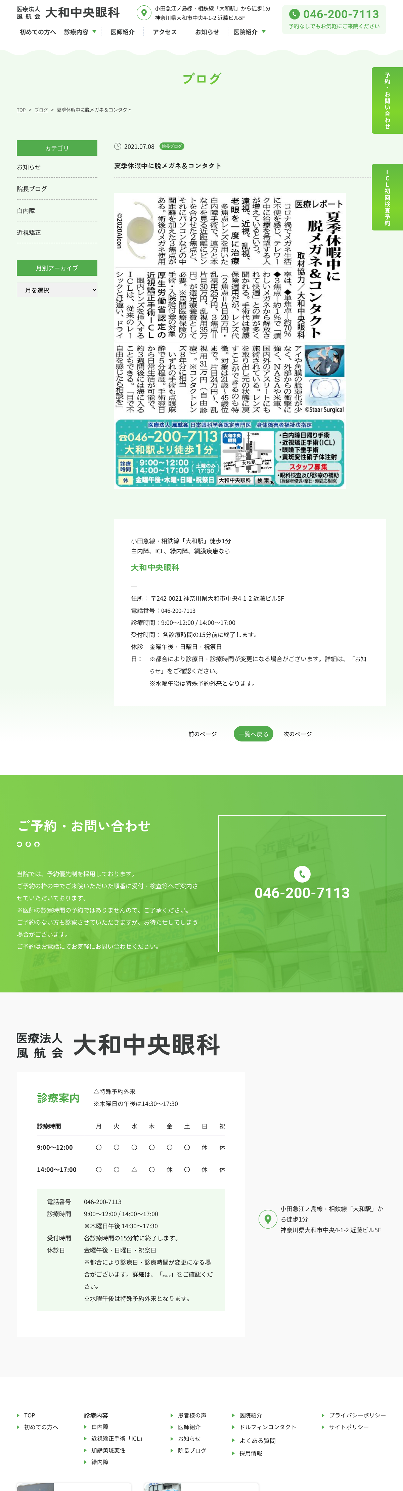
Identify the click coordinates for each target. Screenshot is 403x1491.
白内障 (99, 1318)
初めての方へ (42, 1321)
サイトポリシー (347, 1321)
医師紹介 (188, 1321)
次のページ (305, 630)
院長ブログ (191, 1350)
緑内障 (99, 1362)
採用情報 (248, 1350)
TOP (21, 109)
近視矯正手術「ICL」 (118, 1333)
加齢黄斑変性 (108, 1347)
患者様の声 (191, 1307)
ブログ (42, 109)
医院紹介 (248, 1307)
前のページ (195, 630)
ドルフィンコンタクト (266, 1321)
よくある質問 (254, 1336)
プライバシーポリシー (356, 1307)
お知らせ (175, 1164)
